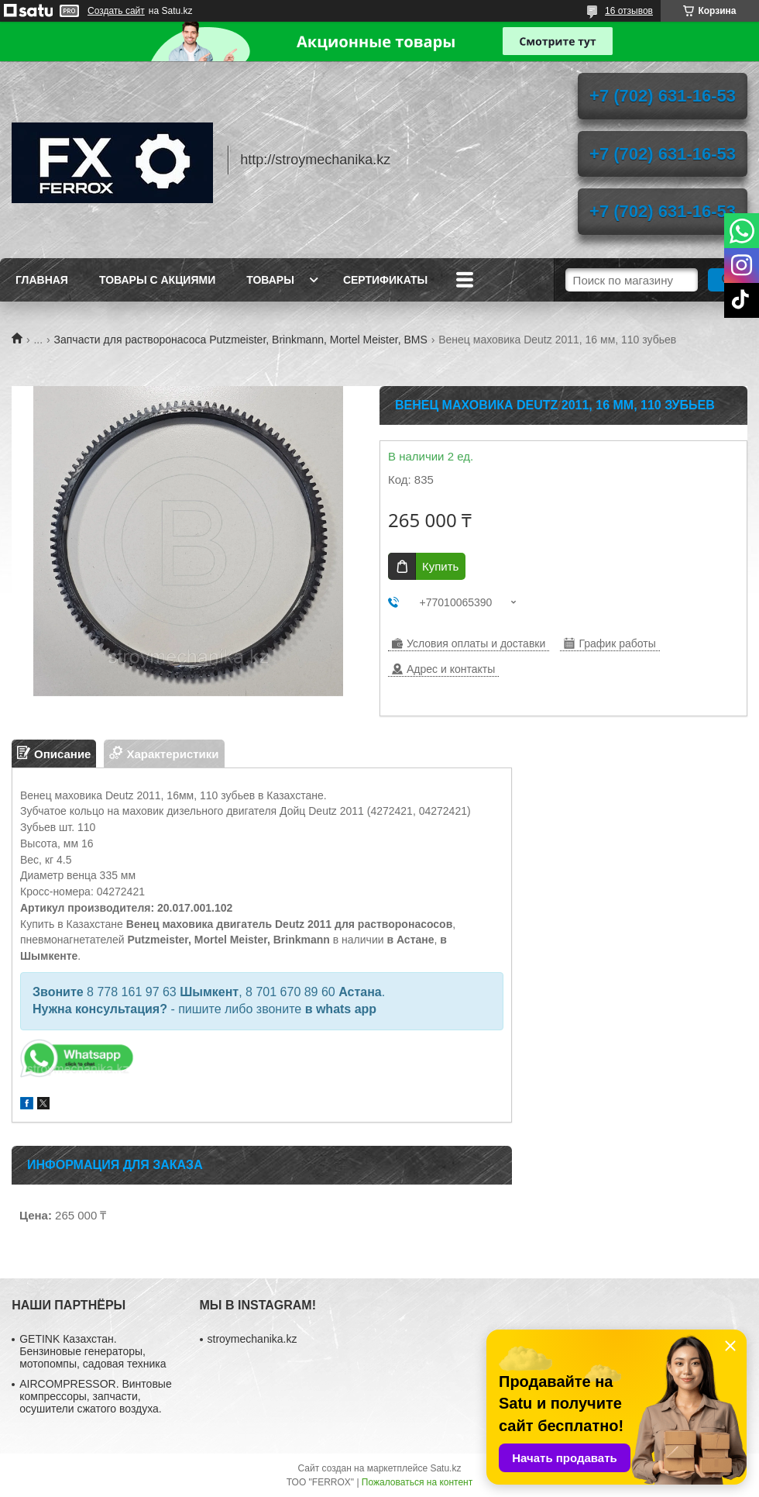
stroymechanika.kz (252, 1339)
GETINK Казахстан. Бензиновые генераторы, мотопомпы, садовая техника (92, 1351)
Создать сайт (116, 10)
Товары (270, 280)
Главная (41, 280)
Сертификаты (385, 280)
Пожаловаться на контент (417, 1482)
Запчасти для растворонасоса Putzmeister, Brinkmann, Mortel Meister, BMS (241, 339)
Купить (440, 566)
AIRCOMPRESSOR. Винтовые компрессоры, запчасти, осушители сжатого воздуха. (95, 1396)
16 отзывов (629, 10)
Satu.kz (445, 1468)
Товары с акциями (157, 280)
